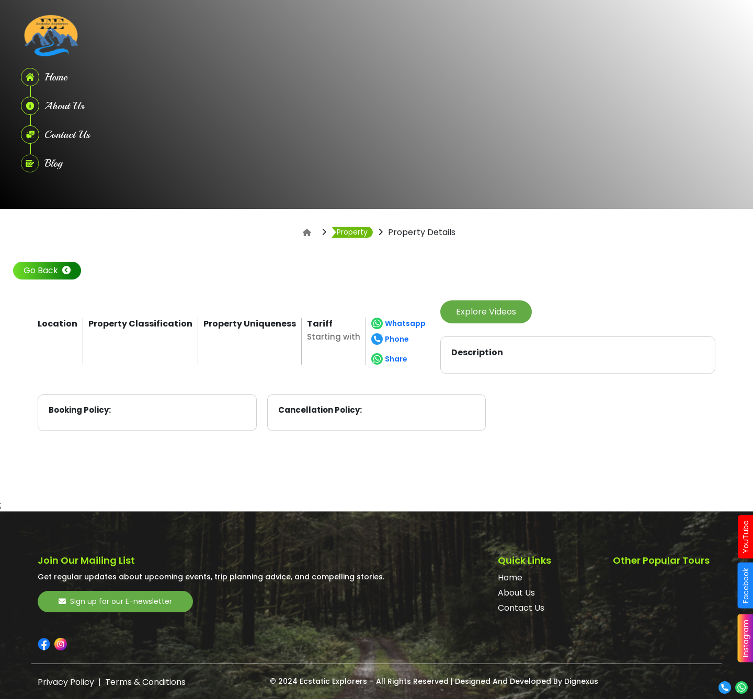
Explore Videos (486, 312)
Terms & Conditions (145, 682)
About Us (516, 593)
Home (510, 578)
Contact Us (521, 608)
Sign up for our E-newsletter (115, 601)
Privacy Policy (66, 682)
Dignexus (581, 681)
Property (352, 232)
